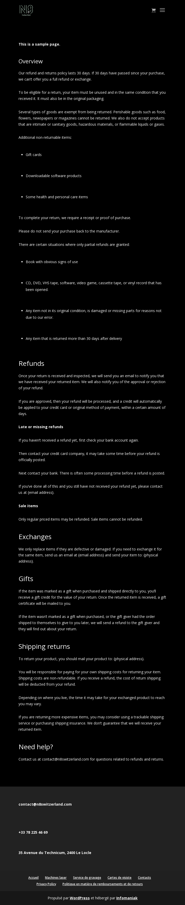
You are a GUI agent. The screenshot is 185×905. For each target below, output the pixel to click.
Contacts (144, 877)
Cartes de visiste (119, 877)
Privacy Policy (46, 884)
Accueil (33, 877)
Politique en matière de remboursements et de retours (103, 884)
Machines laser (56, 877)
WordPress (80, 897)
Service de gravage (87, 877)
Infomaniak (127, 897)
